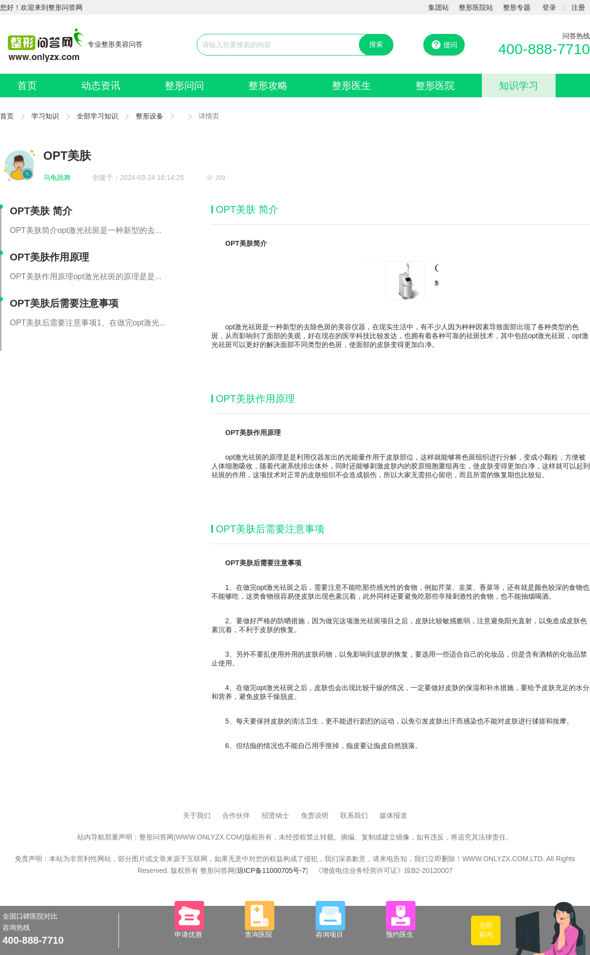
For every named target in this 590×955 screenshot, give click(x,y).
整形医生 (351, 85)
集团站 (438, 7)
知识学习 (518, 85)
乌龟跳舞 (57, 177)
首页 (27, 85)
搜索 (376, 44)
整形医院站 (476, 7)
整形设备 (149, 116)
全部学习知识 (97, 116)
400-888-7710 (544, 49)
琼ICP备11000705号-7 (271, 870)
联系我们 (354, 815)
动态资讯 (100, 85)
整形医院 (435, 85)
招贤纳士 (275, 815)
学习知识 (45, 116)
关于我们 (196, 815)
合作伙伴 (236, 815)
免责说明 (314, 815)
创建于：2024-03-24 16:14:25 (138, 177)
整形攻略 (268, 85)
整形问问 (184, 85)
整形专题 (517, 7)
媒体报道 (393, 815)
